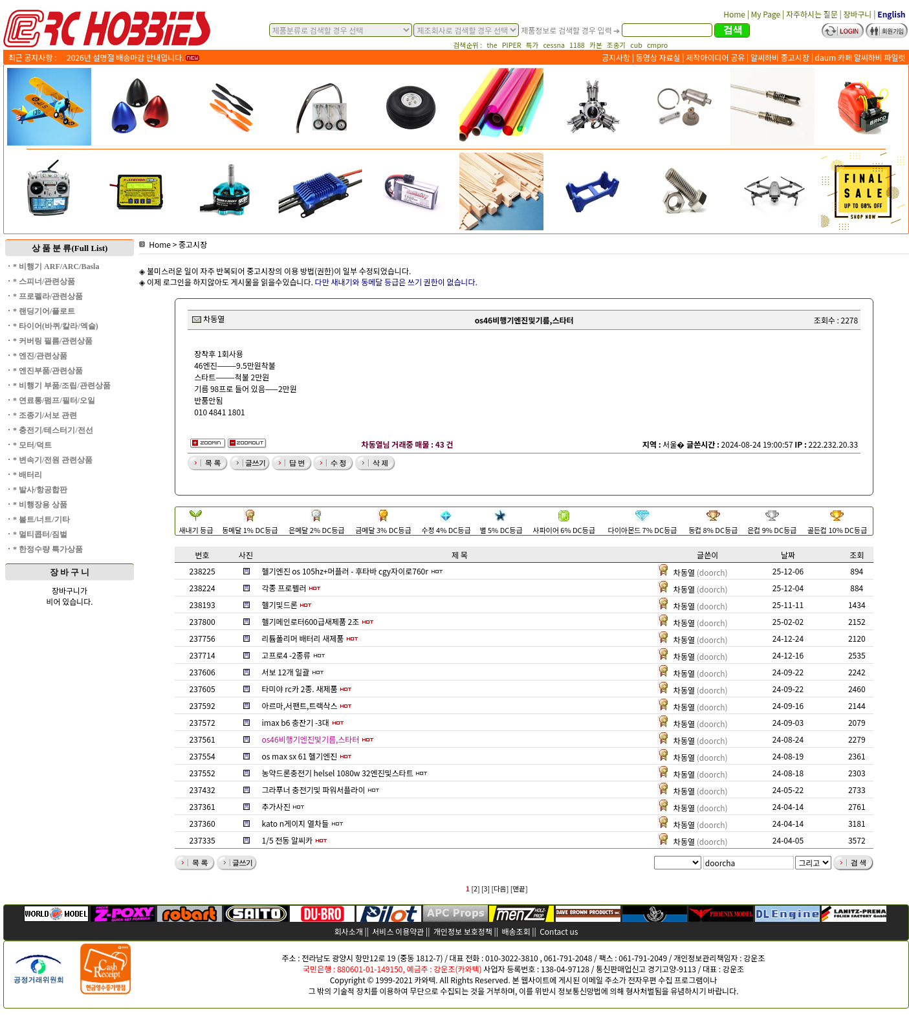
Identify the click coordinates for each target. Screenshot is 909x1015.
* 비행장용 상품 (40, 504)
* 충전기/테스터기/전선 (53, 430)
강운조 (754, 957)
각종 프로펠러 (284, 587)
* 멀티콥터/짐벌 (40, 534)
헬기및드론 (280, 604)
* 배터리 (27, 474)
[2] (475, 888)
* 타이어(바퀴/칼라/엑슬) (55, 326)
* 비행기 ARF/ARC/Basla (56, 266)
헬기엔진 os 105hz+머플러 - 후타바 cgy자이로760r (345, 570)
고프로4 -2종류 (286, 654)
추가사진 (276, 806)
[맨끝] (519, 888)
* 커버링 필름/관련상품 (53, 340)
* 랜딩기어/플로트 (44, 311)
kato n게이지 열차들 (295, 823)
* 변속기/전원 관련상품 (53, 459)
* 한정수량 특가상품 (48, 549)
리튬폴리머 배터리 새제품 (303, 638)
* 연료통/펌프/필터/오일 (54, 400)
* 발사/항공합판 (40, 489)
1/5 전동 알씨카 (287, 840)
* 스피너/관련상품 (44, 281)
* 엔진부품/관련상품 (48, 370)
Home (155, 244)
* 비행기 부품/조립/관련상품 (62, 385)
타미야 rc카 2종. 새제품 (300, 688)
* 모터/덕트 (32, 445)
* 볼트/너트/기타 (41, 519)
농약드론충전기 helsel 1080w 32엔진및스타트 (337, 772)
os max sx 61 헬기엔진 (300, 755)
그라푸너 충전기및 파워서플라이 (314, 789)
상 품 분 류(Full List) (70, 248)
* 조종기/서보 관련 (45, 415)
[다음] (500, 888)
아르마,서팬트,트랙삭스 (300, 705)
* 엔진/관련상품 (40, 355)
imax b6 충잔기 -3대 (295, 722)
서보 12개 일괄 (286, 671)
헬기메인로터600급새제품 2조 (311, 621)
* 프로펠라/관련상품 (48, 296)
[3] (485, 888)
